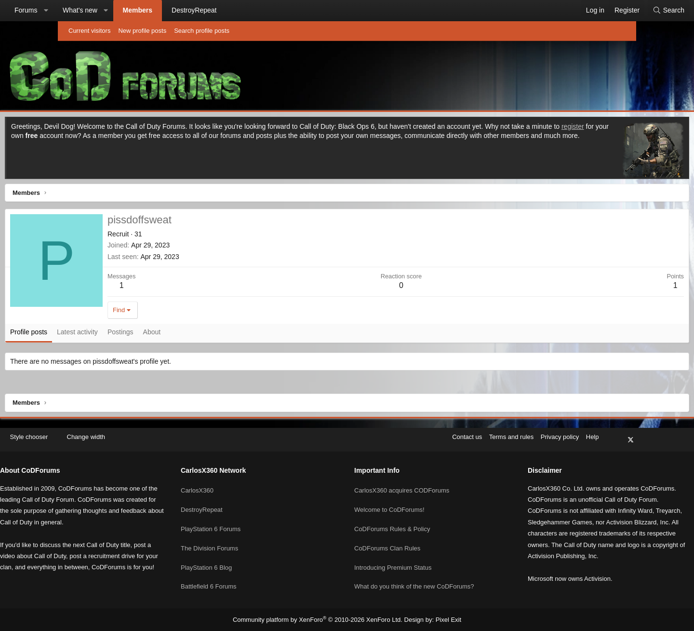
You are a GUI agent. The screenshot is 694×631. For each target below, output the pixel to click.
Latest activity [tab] (137, 334)
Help (527, 441)
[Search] (610, 10)
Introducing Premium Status (392, 556)
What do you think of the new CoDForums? (414, 573)
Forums (83, 10)
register (144, 138)
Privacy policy (495, 441)
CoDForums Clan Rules (387, 538)
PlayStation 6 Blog (239, 556)
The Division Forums (242, 538)
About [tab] (212, 334)
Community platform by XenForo (319, 619)
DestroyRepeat (251, 10)
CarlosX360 (230, 486)
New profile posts (142, 30)
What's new (137, 10)
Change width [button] (151, 441)
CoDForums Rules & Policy (392, 521)
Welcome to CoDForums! (389, 504)
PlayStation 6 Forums (243, 521)
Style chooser (91, 441)
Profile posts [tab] (88, 334)
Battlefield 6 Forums (241, 573)
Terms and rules (446, 441)
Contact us (402, 441)
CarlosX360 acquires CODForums (401, 486)
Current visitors (89, 30)
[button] (103, 10)
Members (195, 10)
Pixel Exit (441, 619)
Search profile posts (201, 30)
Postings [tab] (181, 334)
